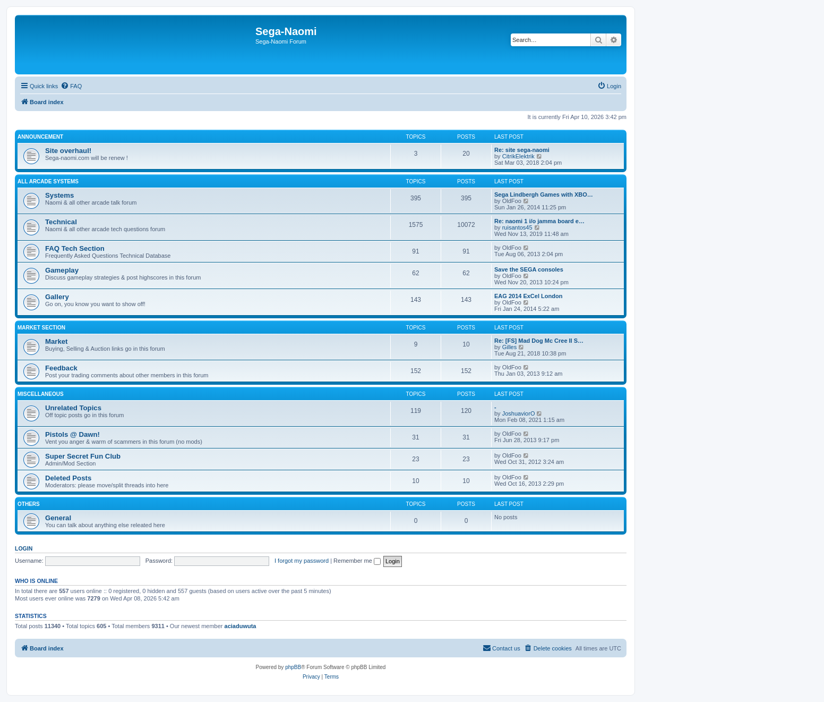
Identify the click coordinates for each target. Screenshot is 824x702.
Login (23, 548)
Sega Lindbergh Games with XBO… (543, 194)
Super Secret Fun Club (83, 456)
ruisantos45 (517, 227)
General (58, 518)
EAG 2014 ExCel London (528, 296)
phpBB (293, 667)
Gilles (509, 347)
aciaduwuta (240, 626)
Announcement (40, 137)
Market (56, 341)
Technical (61, 222)
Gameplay (62, 270)
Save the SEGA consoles (528, 269)
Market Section (41, 328)
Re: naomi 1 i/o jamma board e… (539, 221)
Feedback (61, 368)
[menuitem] (71, 86)
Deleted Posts (68, 478)
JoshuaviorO (518, 413)
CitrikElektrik (518, 156)
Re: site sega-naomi (522, 150)
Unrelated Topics (73, 408)
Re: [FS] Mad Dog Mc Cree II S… (538, 340)
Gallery (57, 297)
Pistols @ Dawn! (72, 434)
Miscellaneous (41, 394)
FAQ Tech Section (75, 248)
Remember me (357, 560)
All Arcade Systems (48, 181)
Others (29, 504)
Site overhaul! (68, 151)
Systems (59, 195)
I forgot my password (301, 560)
